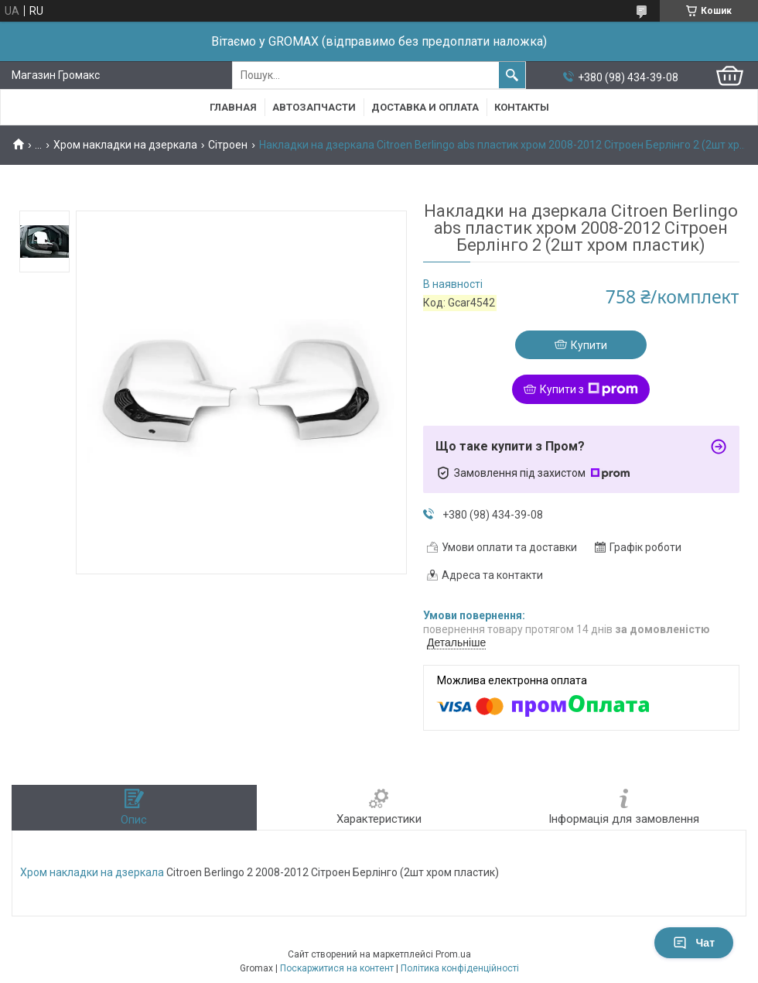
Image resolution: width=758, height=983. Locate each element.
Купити (589, 345)
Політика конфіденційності (460, 968)
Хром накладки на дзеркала (125, 145)
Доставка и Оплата (425, 107)
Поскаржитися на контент (337, 968)
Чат (694, 943)
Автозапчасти (314, 107)
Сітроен (228, 145)
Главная (233, 107)
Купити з (589, 389)
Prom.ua (453, 954)
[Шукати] (512, 75)
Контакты (521, 107)
